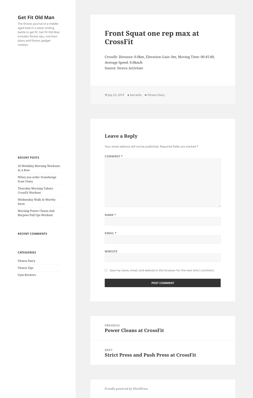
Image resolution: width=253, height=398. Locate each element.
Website (111, 251)
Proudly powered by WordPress (126, 389)
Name (110, 215)
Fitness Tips (25, 268)
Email (110, 233)
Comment (114, 156)
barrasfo (136, 95)
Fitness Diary (26, 261)
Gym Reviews (27, 275)
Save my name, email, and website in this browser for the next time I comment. (162, 270)
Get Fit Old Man (36, 17)
